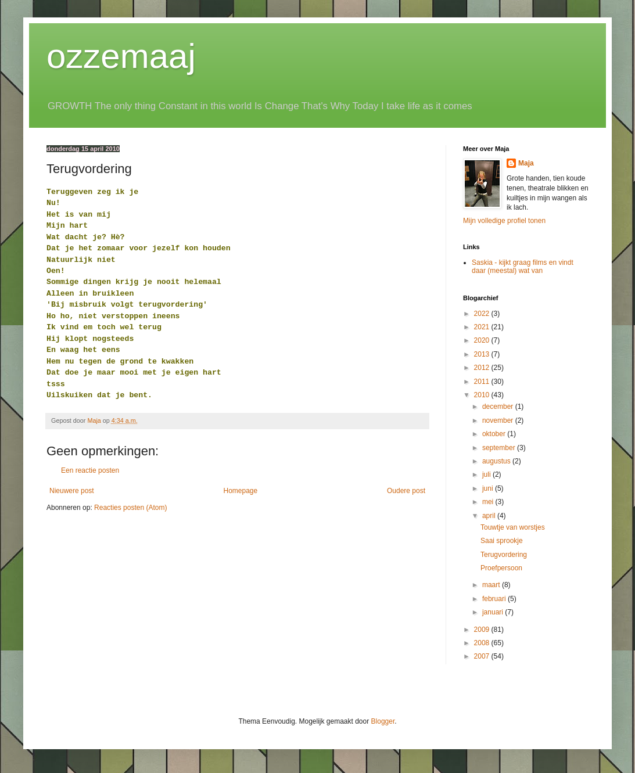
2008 (483, 643)
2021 (483, 327)
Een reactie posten (90, 470)
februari (495, 599)
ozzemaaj (121, 56)
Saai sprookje (501, 541)
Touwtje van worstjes (512, 527)
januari (493, 612)
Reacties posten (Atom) (130, 508)
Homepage (240, 491)
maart (492, 585)
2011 (483, 381)
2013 (483, 354)
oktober (494, 434)
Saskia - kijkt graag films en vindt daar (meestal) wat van (522, 266)
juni (488, 488)
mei (489, 502)
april (489, 516)
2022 (483, 314)
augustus (497, 461)
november (498, 420)
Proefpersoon (501, 568)
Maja (526, 163)
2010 (483, 395)
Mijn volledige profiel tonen (504, 221)
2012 (483, 368)
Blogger (383, 721)
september (499, 448)
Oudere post (406, 491)
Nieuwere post (71, 491)
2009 (483, 629)
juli (487, 474)
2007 (483, 656)
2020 (483, 340)
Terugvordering (503, 555)
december (498, 406)
